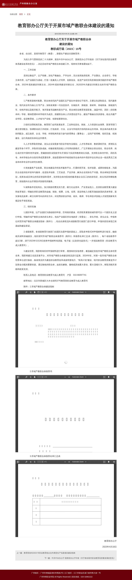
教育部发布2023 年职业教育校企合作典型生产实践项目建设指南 (49, 553)
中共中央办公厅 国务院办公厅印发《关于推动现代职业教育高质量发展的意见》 (83, 558)
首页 (21, 14)
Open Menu (128, 4)
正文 (29, 14)
